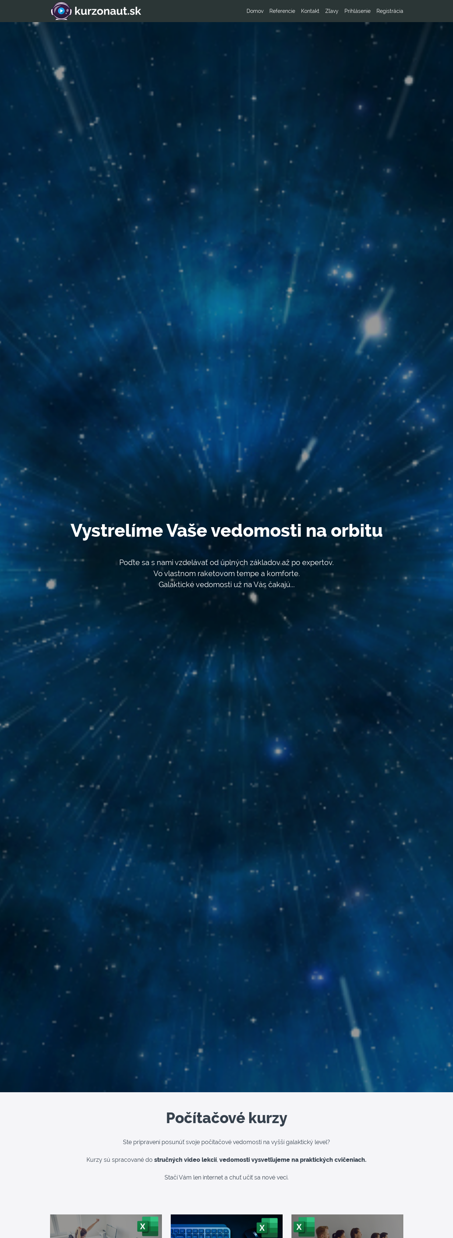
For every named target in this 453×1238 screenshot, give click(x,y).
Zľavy (332, 11)
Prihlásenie (357, 11)
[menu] (322, 11)
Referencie (282, 11)
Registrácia (389, 11)
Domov (255, 11)
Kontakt (310, 11)
